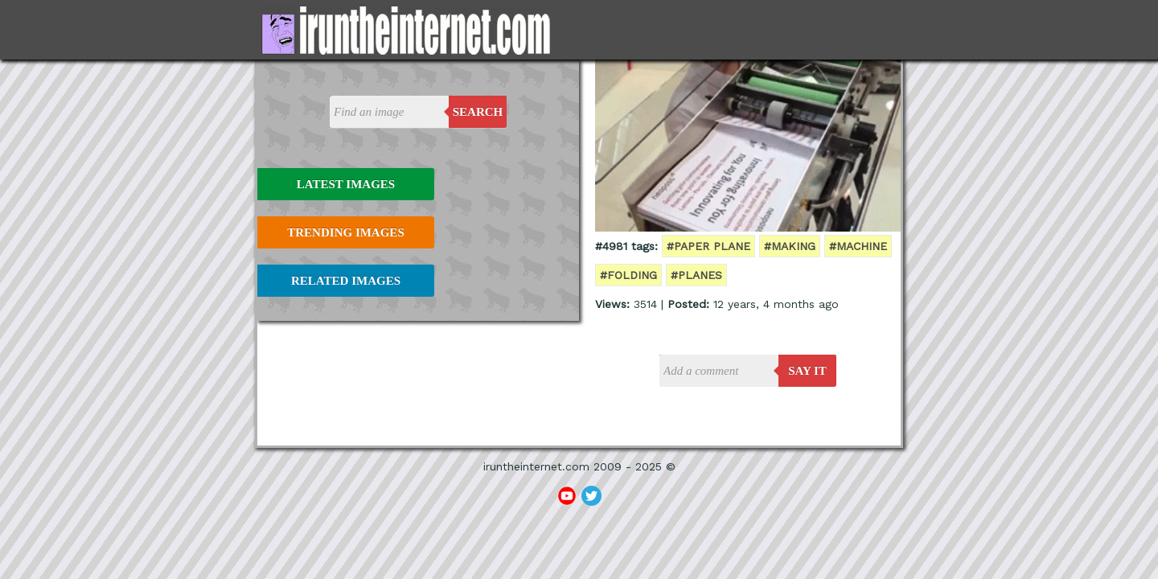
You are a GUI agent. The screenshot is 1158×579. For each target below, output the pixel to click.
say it (807, 370)
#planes (696, 275)
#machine (858, 246)
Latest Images (346, 184)
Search (478, 111)
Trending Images (345, 232)
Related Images (345, 280)
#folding (628, 275)
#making (789, 246)
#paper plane (708, 246)
